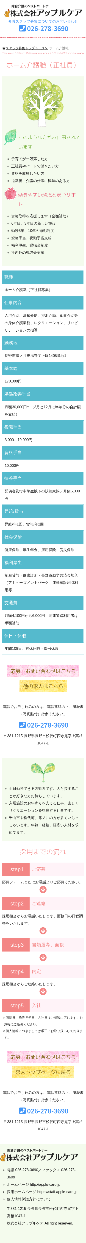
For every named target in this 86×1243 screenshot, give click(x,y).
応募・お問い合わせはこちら (43, 671)
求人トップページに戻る (43, 1072)
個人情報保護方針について (29, 1199)
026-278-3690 (47, 28)
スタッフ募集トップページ (23, 48)
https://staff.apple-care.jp (57, 1192)
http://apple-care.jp (45, 1184)
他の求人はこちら (43, 686)
